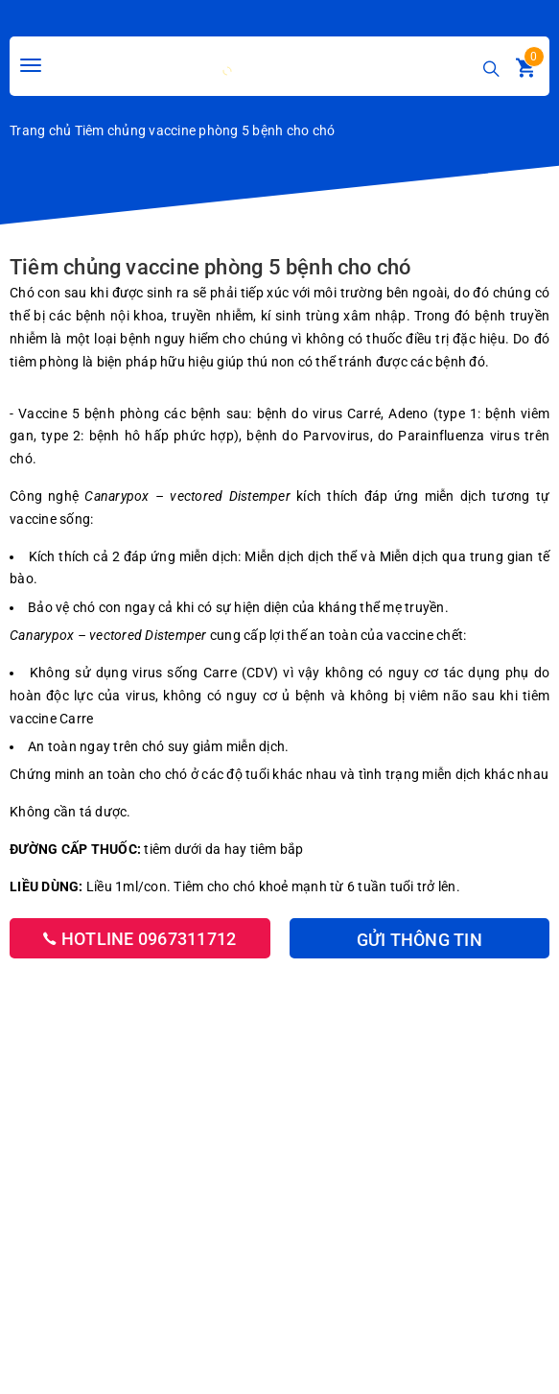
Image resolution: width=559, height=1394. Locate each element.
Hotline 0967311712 (139, 939)
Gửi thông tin (419, 940)
